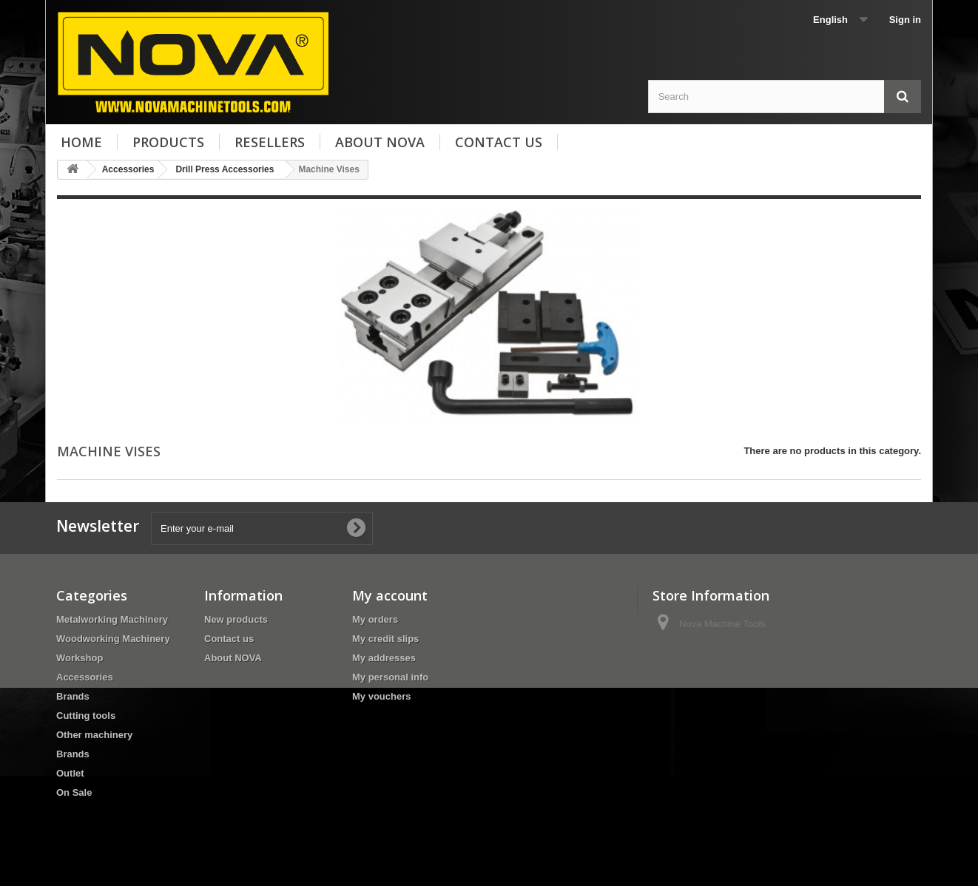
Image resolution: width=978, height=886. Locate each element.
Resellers (270, 142)
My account (390, 595)
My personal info (390, 677)
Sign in (905, 19)
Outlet (70, 773)
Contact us (498, 142)
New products (236, 619)
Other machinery (94, 734)
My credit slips (385, 638)
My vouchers (381, 696)
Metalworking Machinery (112, 619)
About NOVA (380, 142)
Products (168, 142)
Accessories (84, 677)
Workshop (79, 657)
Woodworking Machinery (113, 638)
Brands (73, 696)
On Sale (74, 792)
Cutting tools (85, 715)
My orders (375, 619)
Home (81, 142)
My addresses (384, 657)
